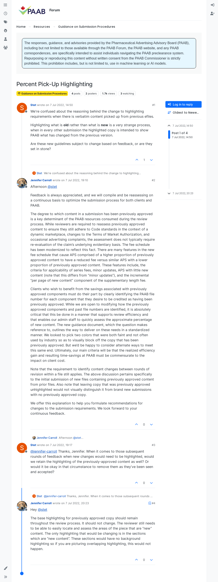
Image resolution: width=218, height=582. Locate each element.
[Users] (5, 39)
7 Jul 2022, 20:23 (77, 503)
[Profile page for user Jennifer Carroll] (22, 183)
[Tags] (5, 22)
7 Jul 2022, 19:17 (61, 445)
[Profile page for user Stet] (22, 108)
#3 (153, 445)
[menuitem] (212, 5)
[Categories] (5, 5)
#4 (153, 503)
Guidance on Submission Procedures (42, 93)
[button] (5, 568)
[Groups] (5, 47)
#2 (153, 180)
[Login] (212, 5)
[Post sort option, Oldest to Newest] (183, 112)
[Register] (212, 13)
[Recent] (5, 13)
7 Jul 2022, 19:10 (77, 180)
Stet (33, 105)
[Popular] (5, 30)
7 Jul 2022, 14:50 (61, 105)
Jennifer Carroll (41, 180)
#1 (153, 105)
